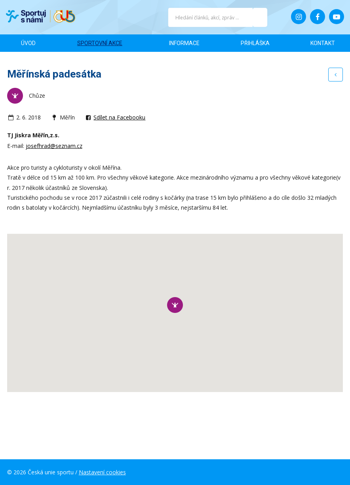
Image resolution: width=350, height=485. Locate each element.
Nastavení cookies (102, 472)
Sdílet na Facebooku (119, 117)
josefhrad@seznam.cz (54, 146)
